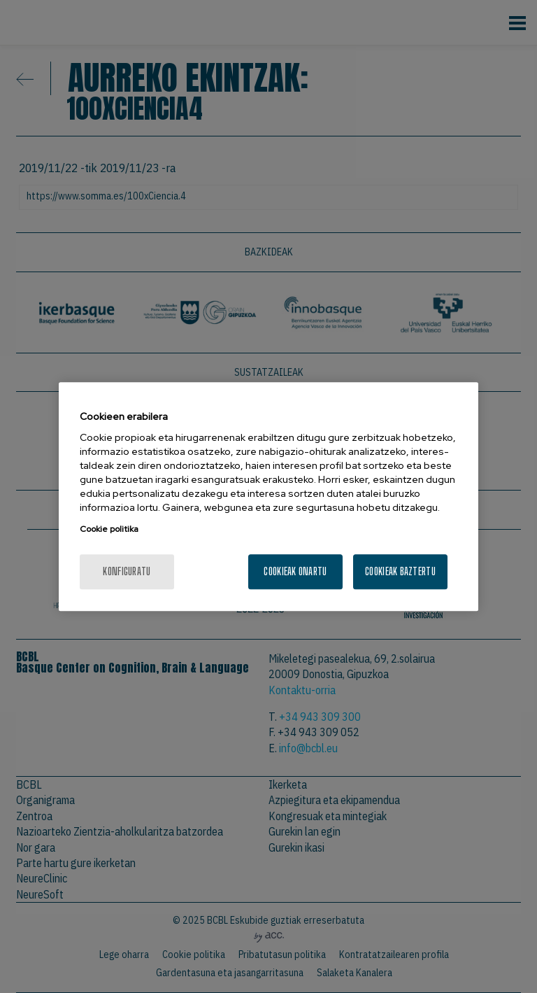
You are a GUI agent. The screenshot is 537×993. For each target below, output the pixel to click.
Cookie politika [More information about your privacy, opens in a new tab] (109, 529)
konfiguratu (126, 571)
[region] (268, 496)
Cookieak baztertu (400, 571)
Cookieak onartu (295, 571)
